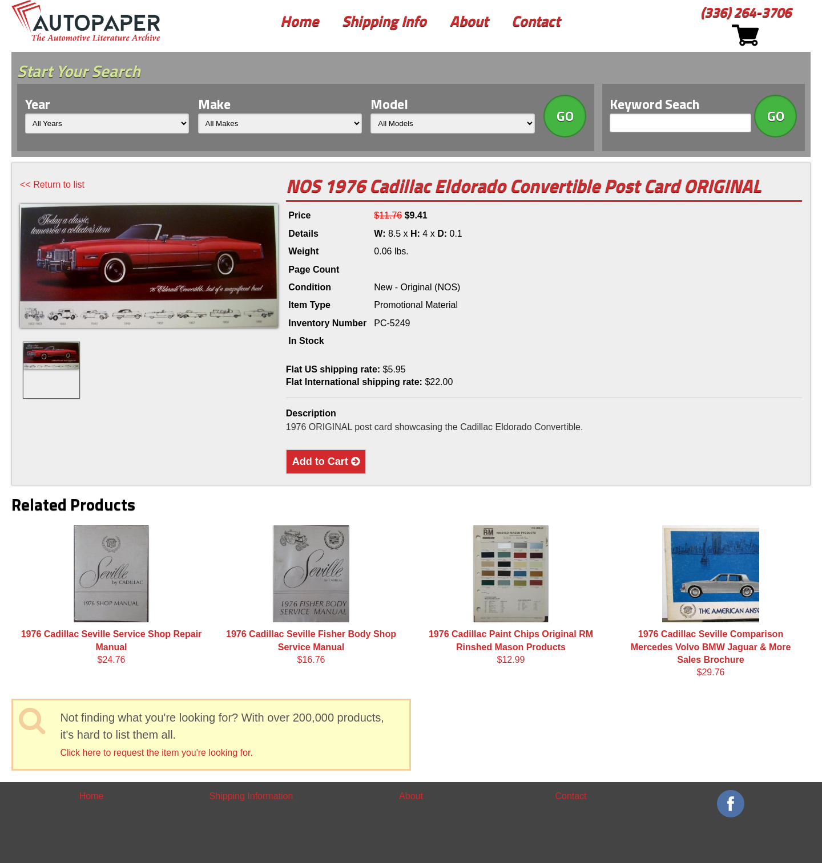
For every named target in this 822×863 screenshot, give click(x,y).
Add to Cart (326, 461)
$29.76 (711, 601)
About (469, 21)
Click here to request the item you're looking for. (156, 752)
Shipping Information (251, 796)
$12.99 (511, 595)
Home (299, 21)
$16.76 (311, 595)
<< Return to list (52, 184)
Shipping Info (384, 21)
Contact (535, 21)
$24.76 (111, 595)
